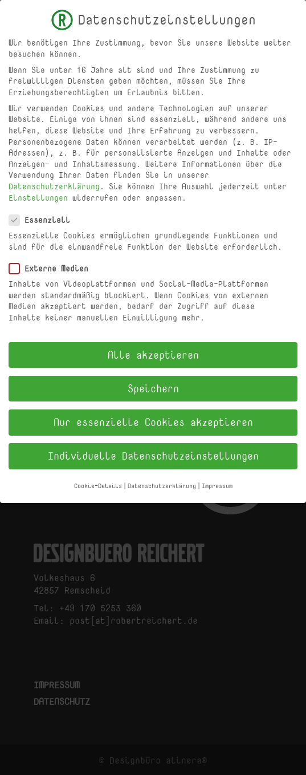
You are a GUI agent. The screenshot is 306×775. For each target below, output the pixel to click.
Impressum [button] (217, 481)
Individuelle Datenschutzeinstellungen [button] (153, 450)
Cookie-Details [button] (98, 481)
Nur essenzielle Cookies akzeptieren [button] (153, 417)
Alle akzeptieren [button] (153, 349)
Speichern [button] (153, 383)
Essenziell (44, 214)
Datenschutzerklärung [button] (162, 481)
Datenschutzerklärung (54, 181)
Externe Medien (53, 263)
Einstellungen (38, 191)
